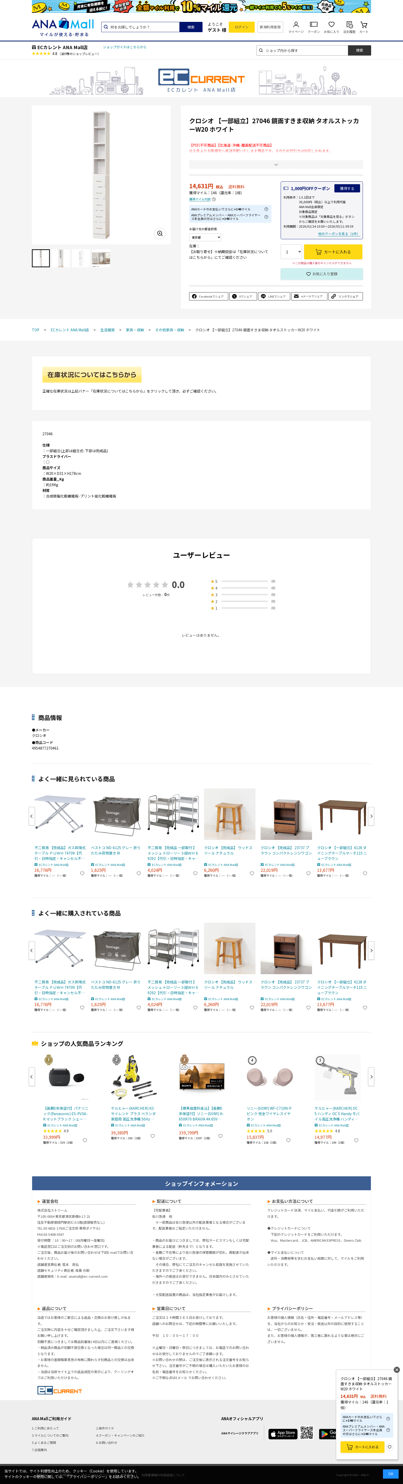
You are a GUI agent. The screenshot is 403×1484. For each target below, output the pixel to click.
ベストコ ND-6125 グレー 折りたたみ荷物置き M (116, 850)
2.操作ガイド (105, 1428)
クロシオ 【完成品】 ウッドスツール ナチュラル (228, 850)
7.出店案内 (39, 1449)
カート (364, 31)
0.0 (178, 584)
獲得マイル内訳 (200, 199)
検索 (191, 27)
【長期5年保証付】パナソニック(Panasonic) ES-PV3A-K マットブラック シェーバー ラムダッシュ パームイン (65, 1114)
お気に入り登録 (324, 273)
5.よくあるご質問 (44, 1442)
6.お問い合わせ (106, 1442)
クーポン (314, 31)
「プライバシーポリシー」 (87, 1476)
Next (371, 816)
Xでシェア (245, 296)
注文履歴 (349, 31)
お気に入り (331, 31)
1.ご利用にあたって (45, 1428)
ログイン (242, 26)
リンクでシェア (348, 296)
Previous (32, 816)
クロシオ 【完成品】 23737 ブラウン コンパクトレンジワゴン (286, 850)
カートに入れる (367, 1446)
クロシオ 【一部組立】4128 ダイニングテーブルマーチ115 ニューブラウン (342, 853)
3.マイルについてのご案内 (50, 1435)
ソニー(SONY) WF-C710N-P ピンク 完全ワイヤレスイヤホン (269, 1114)
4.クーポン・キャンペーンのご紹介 (120, 1435)
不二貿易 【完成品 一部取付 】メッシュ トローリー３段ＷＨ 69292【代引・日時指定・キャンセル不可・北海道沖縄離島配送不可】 (173, 853)
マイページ (296, 31)
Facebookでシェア (211, 296)
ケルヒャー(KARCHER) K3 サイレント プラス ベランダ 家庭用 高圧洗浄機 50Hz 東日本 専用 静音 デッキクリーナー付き (133, 1114)
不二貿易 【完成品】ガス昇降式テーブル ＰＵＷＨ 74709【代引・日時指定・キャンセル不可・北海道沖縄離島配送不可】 (60, 853)
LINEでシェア (277, 296)
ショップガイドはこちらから (124, 47)
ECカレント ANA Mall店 (62, 47)
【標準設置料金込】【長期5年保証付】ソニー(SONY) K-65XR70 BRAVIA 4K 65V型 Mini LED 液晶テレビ (201, 1114)
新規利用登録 (270, 26)
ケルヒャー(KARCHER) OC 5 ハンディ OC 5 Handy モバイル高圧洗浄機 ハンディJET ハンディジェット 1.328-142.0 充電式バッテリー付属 (337, 1114)
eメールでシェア (312, 296)
